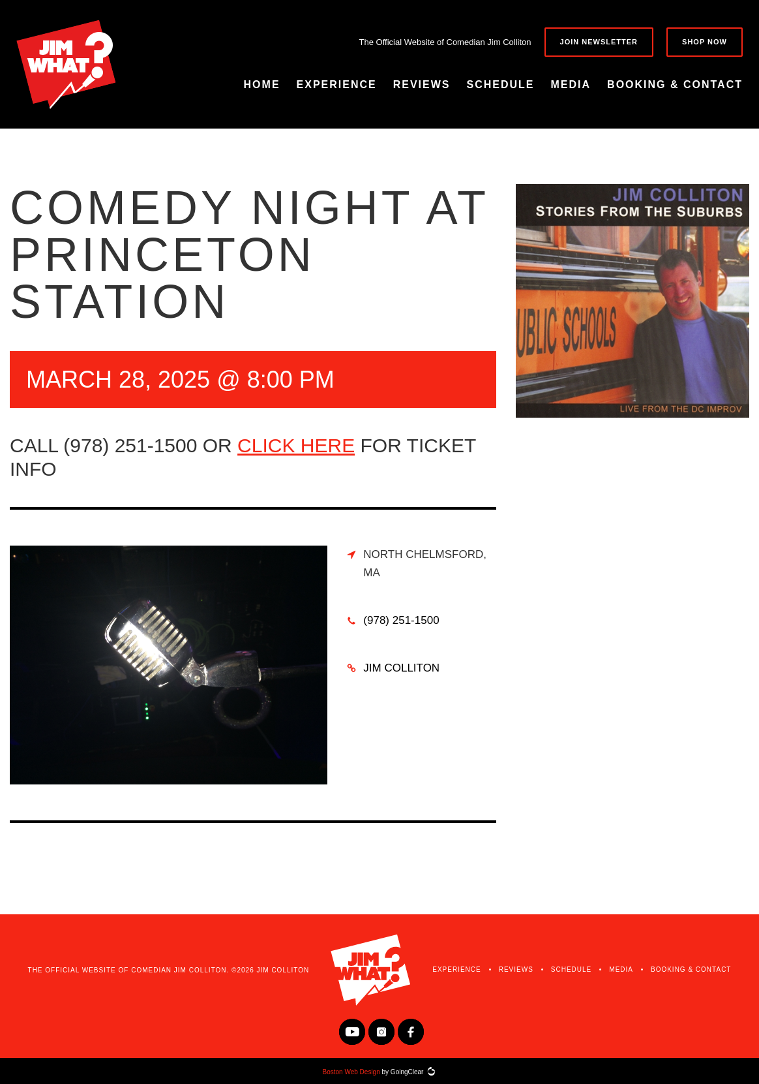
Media (571, 85)
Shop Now (704, 42)
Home (262, 85)
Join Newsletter (599, 42)
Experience (337, 85)
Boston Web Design (351, 1072)
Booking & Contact (675, 85)
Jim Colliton (401, 668)
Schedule (501, 85)
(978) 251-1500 (401, 620)
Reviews (422, 85)
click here (296, 445)
